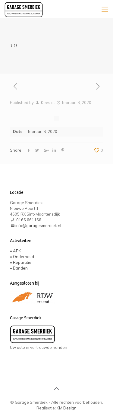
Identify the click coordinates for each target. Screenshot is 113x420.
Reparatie (22, 262)
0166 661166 (28, 219)
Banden (20, 268)
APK (17, 250)
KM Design (67, 408)
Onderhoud (23, 256)
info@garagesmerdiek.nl (38, 225)
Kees (45, 102)
